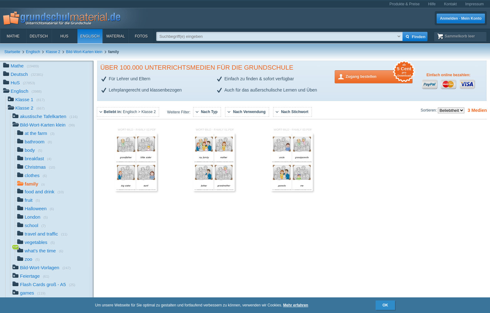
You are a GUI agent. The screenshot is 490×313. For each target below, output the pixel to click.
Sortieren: (429, 110)
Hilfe (432, 4)
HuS (64, 36)
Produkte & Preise (404, 4)
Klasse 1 (26, 100)
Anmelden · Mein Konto (461, 18)
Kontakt (450, 4)
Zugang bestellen (379, 76)
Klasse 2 (53, 52)
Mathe (13, 36)
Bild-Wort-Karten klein (84, 52)
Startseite (12, 52)
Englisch (89, 36)
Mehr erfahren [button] (295, 305)
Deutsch (39, 36)
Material (115, 36)
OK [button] (385, 305)
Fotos (141, 36)
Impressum (474, 4)
